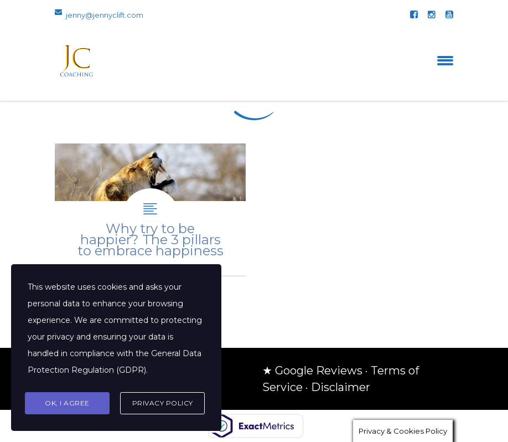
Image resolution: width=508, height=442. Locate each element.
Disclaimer (340, 387)
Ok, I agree (67, 403)
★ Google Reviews (312, 370)
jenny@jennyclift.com (104, 15)
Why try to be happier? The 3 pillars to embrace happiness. (150, 209)
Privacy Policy (162, 403)
